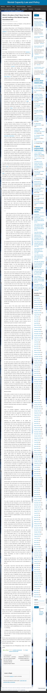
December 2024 (37, 331)
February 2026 (37, 302)
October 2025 (37, 310)
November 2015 (37, 555)
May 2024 (36, 346)
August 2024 (37, 339)
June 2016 (36, 540)
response (28, 51)
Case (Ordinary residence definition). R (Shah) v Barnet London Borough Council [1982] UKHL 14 (39, 279)
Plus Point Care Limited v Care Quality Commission (39, 105)
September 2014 (37, 584)
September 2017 (37, 509)
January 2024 (37, 354)
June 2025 (36, 319)
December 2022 (37, 381)
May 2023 (36, 371)
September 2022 (37, 387)
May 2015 (36, 567)
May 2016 (36, 542)
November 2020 (37, 433)
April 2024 (36, 348)
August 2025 (37, 314)
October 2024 (37, 335)
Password (36, 604)
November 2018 (37, 481)
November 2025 (37, 308)
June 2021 (36, 419)
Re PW (13, 66)
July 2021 (36, 417)
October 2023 (37, 360)
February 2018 (37, 498)
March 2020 (36, 450)
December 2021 (37, 406)
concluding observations (9, 135)
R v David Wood (37, 90)
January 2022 (37, 404)
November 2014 (37, 580)
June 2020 (36, 444)
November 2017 (37, 504)
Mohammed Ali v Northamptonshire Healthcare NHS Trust (38, 183)
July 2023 (36, 367)
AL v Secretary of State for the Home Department (39, 137)
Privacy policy (38, 9)
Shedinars (29, 6)
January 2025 (37, 329)
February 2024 (37, 352)
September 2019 (37, 463)
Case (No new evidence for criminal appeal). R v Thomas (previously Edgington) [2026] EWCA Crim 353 (39, 264)
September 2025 (37, 312)
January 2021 (37, 429)
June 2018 (36, 490)
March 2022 (36, 400)
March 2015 (36, 571)
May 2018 (36, 492)
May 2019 (36, 471)
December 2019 (37, 456)
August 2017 (37, 511)
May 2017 (36, 517)
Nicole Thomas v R (38, 194)
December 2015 (37, 552)
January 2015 (37, 575)
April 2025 (36, 323)
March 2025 (36, 325)
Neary (11, 107)
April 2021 (36, 423)
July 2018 (36, 488)
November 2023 (37, 358)
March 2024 (36, 350)
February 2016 (37, 548)
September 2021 (37, 413)
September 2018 (37, 486)
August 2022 (37, 390)
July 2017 (36, 513)
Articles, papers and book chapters (8, 9)
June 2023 (36, 369)
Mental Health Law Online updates (38, 209)
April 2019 (36, 473)
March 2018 (36, 496)
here (27, 101)
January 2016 (37, 550)
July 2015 (36, 563)
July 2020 (36, 442)
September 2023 (37, 362)
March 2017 (36, 521)
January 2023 (37, 379)
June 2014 (36, 590)
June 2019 (36, 469)
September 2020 (37, 438)
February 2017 (37, 523)
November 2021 (37, 408)
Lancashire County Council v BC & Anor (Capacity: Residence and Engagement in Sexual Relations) (38, 97)
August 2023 (37, 365)
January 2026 (37, 304)
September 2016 (37, 534)
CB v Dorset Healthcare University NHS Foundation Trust (39, 190)
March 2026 (36, 300)
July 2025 (36, 316)
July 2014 (36, 588)
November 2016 (37, 529)
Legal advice (24, 9)
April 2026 (36, 298)
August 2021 (37, 415)
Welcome (3, 6)
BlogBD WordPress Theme (23, 691)
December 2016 (37, 527)
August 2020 (37, 440)
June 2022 (36, 394)
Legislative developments (17, 650)
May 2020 (36, 446)
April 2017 (36, 519)
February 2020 (37, 452)
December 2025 (37, 306)
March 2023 (36, 375)
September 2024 (37, 337)
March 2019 (36, 475)
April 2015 (36, 569)
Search (36, 15)
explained (4, 31)
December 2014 (37, 577)
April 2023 (36, 373)
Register (41, 614)
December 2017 (37, 502)
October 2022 (37, 385)
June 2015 (36, 565)
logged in (12, 676)
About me (9, 6)
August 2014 (37, 586)
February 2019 (37, 477)
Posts (13, 6)
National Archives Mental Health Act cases (39, 148)
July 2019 (36, 467)
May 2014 (36, 592)
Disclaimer (31, 9)
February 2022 (37, 402)
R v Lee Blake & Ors (38, 198)
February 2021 (37, 427)
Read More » (42, 43)
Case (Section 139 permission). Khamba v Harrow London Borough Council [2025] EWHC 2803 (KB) (39, 287)
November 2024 (37, 333)
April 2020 (36, 448)
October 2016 (37, 532)
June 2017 (36, 515)
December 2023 (37, 356)
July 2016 (36, 538)
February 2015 (37, 573)
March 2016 (36, 546)
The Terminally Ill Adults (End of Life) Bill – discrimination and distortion (39, 57)
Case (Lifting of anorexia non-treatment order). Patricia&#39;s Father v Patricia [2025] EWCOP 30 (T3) (39, 227)
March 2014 (36, 596)
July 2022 (36, 392)
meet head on (7, 76)
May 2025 (36, 321)
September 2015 (37, 559)
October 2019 (37, 461)
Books (18, 9)
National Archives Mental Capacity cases (38, 80)
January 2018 (37, 500)
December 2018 (37, 479)
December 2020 (37, 431)
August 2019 (37, 465)
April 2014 (36, 594)
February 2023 (37, 377)
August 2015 (37, 561)
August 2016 (37, 536)
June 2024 (36, 344)
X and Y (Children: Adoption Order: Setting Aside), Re (39, 87)
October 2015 (37, 557)
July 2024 (36, 342)
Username (36, 602)
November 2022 (37, 383)
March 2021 (36, 425)
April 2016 (36, 544)
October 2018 (37, 484)
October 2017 (37, 506)
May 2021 (36, 421)
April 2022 (36, 398)
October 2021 (37, 410)
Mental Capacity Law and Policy (23, 2)
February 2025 (37, 327)
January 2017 (37, 525)
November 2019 (37, 458)
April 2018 (36, 494)
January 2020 (37, 454)
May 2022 (36, 396)
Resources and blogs (21, 6)
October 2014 (37, 582)
